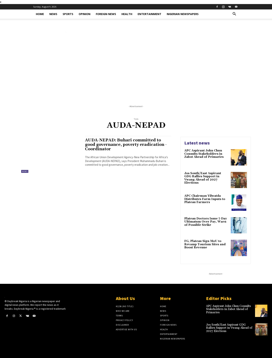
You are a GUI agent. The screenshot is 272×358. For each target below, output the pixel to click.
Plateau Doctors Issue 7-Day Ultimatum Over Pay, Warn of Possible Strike (205, 222)
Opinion (84, 14)
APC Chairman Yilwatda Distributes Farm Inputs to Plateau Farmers (204, 199)
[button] (234, 14)
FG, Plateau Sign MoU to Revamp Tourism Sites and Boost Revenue (205, 244)
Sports (68, 14)
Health (126, 14)
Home (40, 14)
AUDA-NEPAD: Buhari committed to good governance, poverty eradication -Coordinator (126, 145)
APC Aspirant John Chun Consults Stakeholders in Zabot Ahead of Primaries (204, 154)
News (53, 14)
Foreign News (106, 14)
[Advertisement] (136, 70)
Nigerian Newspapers (183, 14)
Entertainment (149, 14)
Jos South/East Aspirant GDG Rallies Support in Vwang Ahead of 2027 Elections (202, 178)
